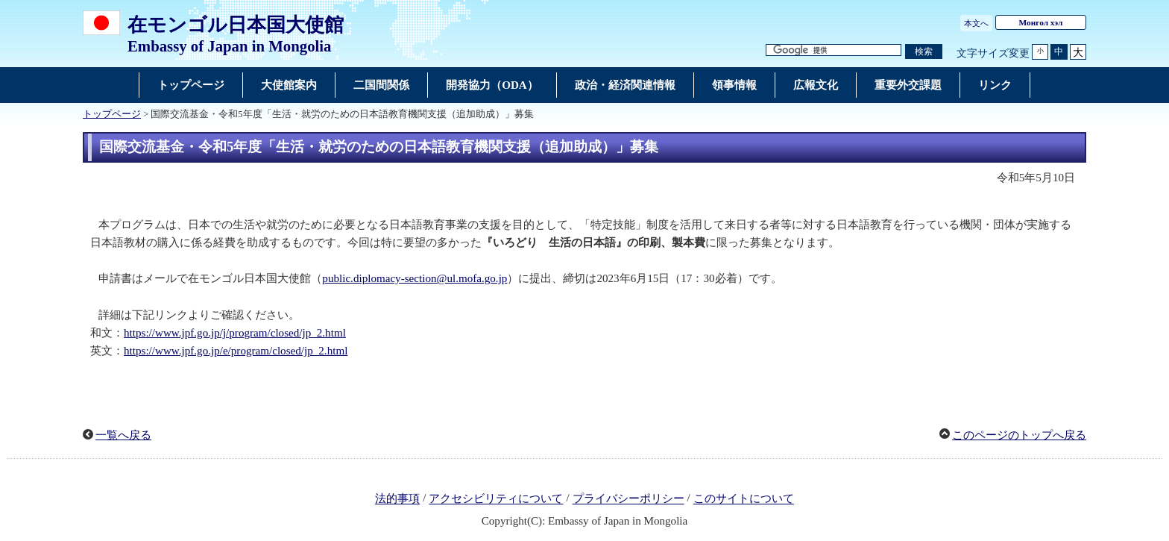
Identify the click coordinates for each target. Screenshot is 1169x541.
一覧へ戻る (123, 435)
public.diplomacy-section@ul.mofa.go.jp (414, 278)
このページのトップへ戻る (1019, 435)
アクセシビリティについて (496, 499)
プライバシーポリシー (628, 499)
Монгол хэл (1041, 22)
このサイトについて (743, 499)
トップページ (112, 114)
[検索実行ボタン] (923, 52)
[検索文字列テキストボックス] (833, 50)
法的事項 (397, 499)
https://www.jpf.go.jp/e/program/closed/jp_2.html (235, 351)
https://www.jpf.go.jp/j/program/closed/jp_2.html (235, 333)
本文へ (976, 23)
